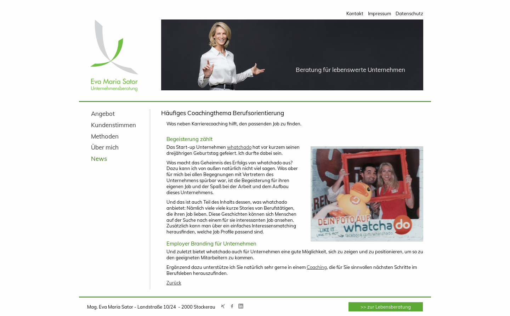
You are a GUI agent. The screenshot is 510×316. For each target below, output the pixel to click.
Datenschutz (409, 13)
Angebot (103, 113)
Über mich (105, 147)
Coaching (317, 267)
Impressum (379, 13)
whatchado (239, 147)
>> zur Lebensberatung (386, 307)
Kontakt (354, 13)
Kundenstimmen (113, 125)
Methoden (105, 136)
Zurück (173, 283)
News (99, 158)
